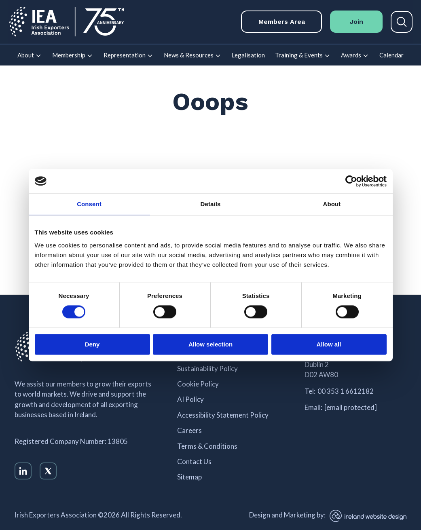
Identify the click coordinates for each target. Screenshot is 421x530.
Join (356, 21)
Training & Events (299, 55)
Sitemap (189, 477)
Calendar (391, 55)
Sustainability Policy (207, 369)
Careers (189, 431)
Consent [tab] (89, 204)
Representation (125, 55)
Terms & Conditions (207, 446)
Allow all (329, 344)
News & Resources (189, 55)
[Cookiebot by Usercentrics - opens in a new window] (351, 181)
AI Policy (190, 399)
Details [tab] (211, 204)
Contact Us (194, 462)
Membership (68, 55)
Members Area (281, 21)
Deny (92, 344)
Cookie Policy (198, 384)
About (25, 55)
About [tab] (332, 204)
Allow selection (210, 344)
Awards (351, 55)
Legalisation (248, 55)
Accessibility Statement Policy (223, 415)
